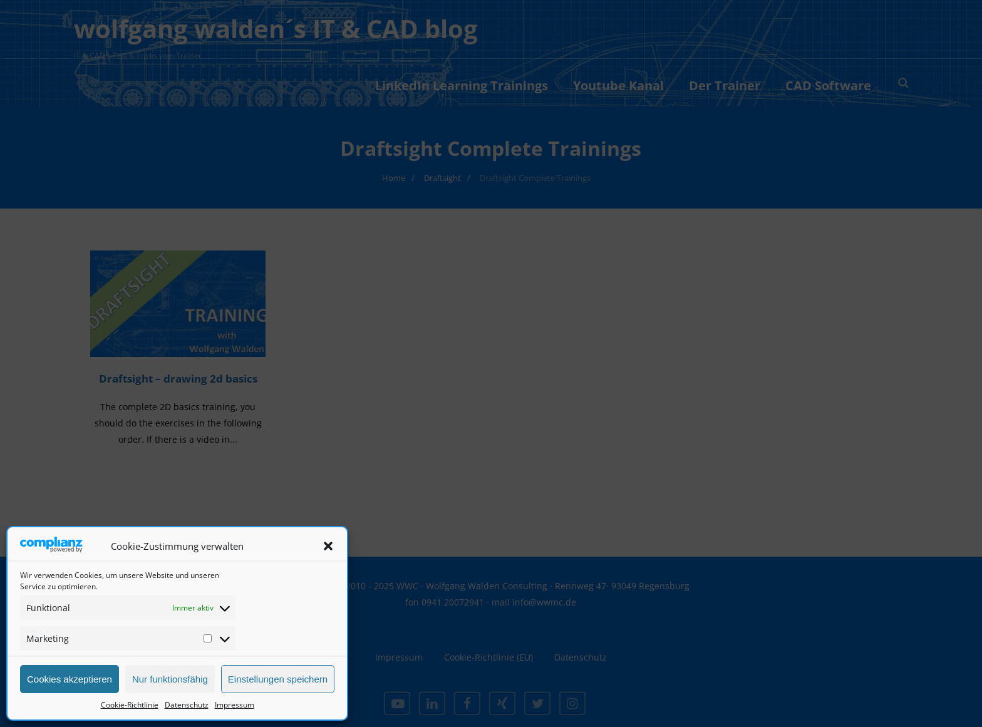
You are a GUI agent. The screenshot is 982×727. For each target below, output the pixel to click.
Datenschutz (187, 704)
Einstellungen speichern (278, 679)
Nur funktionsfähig (170, 679)
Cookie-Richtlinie (129, 704)
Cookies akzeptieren (69, 679)
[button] (328, 546)
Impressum (234, 704)
